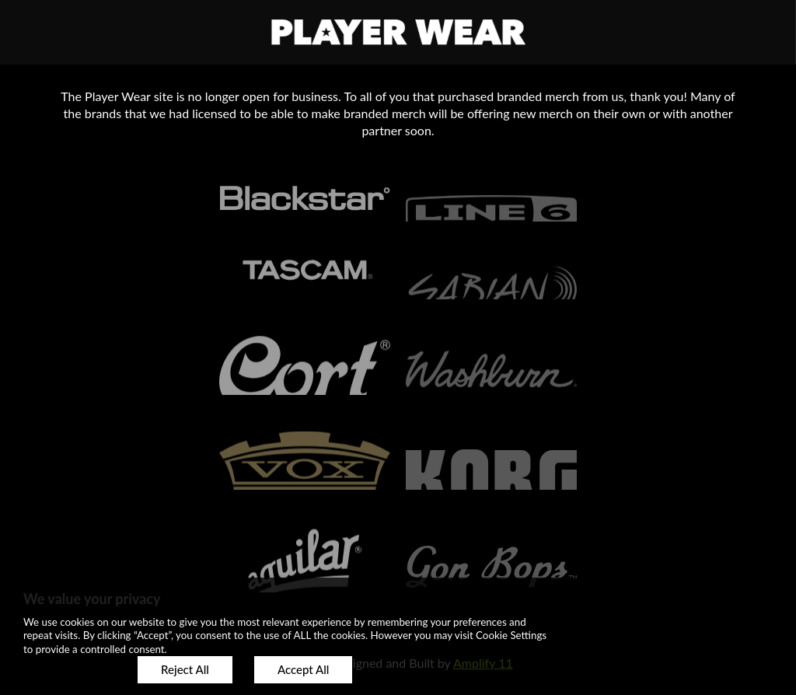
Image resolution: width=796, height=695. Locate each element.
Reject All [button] (185, 669)
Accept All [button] (303, 669)
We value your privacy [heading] (91, 598)
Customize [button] (69, 669)
